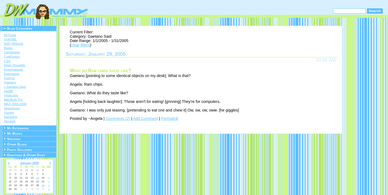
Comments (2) (118, 118)
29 (43, 185)
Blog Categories (19, 28)
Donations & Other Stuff (26, 155)
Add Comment (145, 118)
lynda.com (11, 95)
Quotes (9, 112)
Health (8, 91)
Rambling (10, 117)
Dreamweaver (13, 69)
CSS (7, 60)
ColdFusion (12, 56)
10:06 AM (326, 60)
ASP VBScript (13, 43)
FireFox (9, 78)
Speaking (13, 139)
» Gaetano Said (15, 86)
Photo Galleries (19, 150)
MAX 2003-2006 (15, 104)
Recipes (9, 121)
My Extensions (18, 128)
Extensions (11, 73)
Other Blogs (17, 144)
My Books (14, 133)
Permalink (169, 118)
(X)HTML (10, 39)
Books (8, 48)
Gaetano (10, 82)
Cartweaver (12, 52)
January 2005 (29, 163)
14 (37, 177)
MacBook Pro (13, 99)
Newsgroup (12, 108)
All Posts (10, 35)
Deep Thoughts (14, 65)
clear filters (80, 45)
